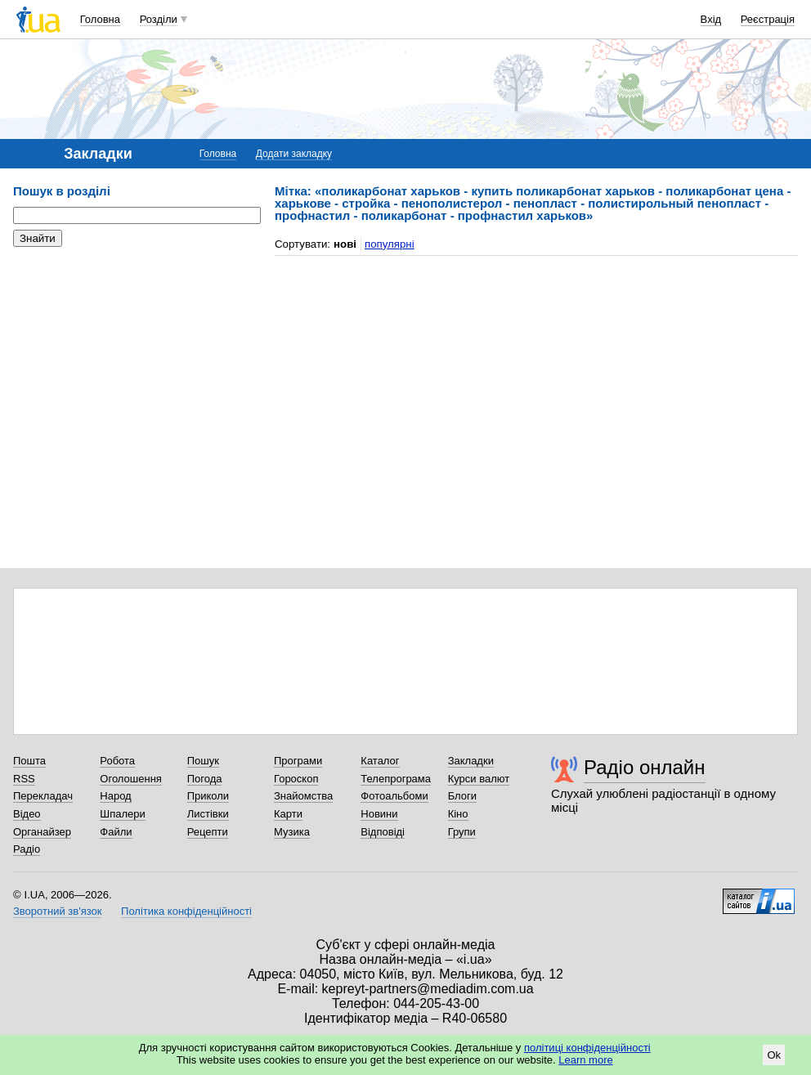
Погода (204, 779)
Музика (292, 832)
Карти (288, 814)
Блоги (462, 796)
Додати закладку (294, 153)
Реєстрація (768, 19)
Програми (298, 761)
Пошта (29, 761)
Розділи (158, 19)
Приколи (208, 796)
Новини (379, 814)
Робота (117, 761)
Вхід (711, 19)
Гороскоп (296, 779)
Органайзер (42, 832)
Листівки (208, 814)
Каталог (380, 761)
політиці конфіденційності (587, 1047)
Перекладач (43, 796)
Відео (27, 814)
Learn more (585, 1060)
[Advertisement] (135, 360)
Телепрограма (396, 779)
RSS (24, 779)
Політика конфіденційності (186, 911)
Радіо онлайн (645, 767)
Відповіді (383, 832)
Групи (462, 832)
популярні (389, 244)
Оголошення (131, 779)
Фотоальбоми (394, 796)
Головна (100, 19)
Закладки (471, 761)
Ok (774, 1055)
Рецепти (207, 832)
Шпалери (123, 814)
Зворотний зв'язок (57, 911)
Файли (116, 832)
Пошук (203, 761)
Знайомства (303, 796)
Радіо (26, 849)
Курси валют (479, 779)
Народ (115, 796)
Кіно (458, 814)
